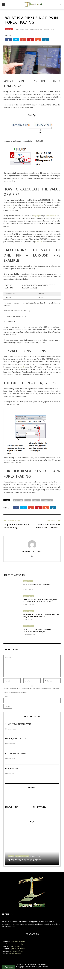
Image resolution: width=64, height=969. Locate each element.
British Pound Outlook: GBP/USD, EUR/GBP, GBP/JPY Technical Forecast (41, 615)
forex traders (51, 216)
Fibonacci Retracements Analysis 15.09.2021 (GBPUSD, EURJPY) (37, 630)
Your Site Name (30, 967)
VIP (27, 856)
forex (28, 500)
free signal (18, 500)
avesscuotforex (17, 946)
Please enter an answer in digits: (15, 693)
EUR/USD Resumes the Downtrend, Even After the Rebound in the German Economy (40, 602)
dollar (36, 500)
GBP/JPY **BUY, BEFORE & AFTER (18, 724)
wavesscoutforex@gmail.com (18, 944)
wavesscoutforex (22, 29)
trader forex (47, 500)
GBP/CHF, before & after (15, 753)
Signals (11, 856)
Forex (31, 596)
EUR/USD (9, 208)
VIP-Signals (31, 964)
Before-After (20, 856)
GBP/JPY (38, 242)
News (25, 581)
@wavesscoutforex (18, 941)
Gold (30, 581)
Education (9, 29)
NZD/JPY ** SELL (11, 768)
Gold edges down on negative (36, 585)
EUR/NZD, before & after (15, 739)
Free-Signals (41, 964)
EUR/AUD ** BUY (11, 807)
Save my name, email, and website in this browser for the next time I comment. (31, 689)
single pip (37, 216)
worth (22, 367)
